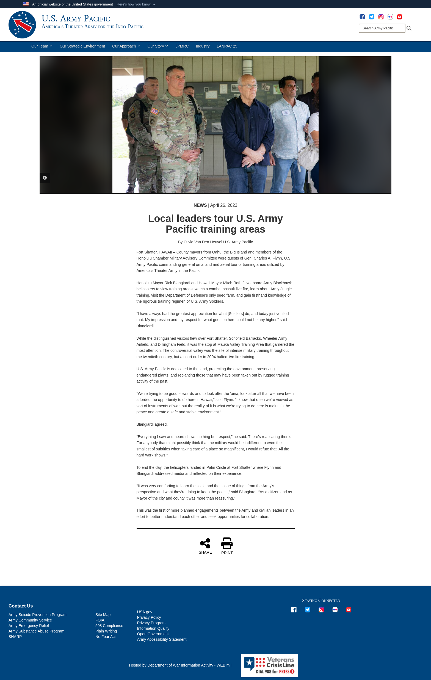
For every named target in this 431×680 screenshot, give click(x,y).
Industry (203, 46)
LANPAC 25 (227, 46)
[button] (136, 4)
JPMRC (182, 46)
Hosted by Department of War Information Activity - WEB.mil (180, 665)
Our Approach (126, 46)
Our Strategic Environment (82, 46)
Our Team (42, 46)
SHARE (205, 545)
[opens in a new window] (362, 16)
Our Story (158, 46)
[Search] (382, 28)
